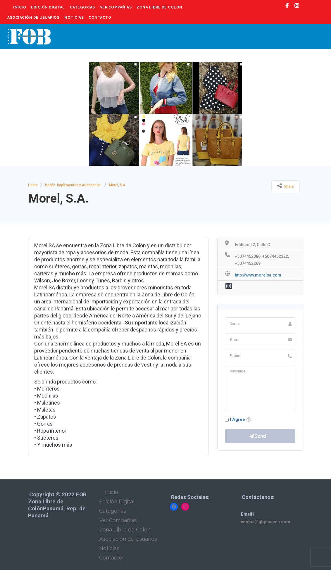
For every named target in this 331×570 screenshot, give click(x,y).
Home (33, 185)
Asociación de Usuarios (33, 17)
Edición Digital (48, 7)
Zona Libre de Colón (159, 7)
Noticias (74, 17)
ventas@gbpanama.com (265, 521)
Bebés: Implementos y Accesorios (73, 185)
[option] (165, 114)
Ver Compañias (116, 7)
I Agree (237, 419)
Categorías (82, 7)
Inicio (19, 7)
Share (285, 186)
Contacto (100, 17)
